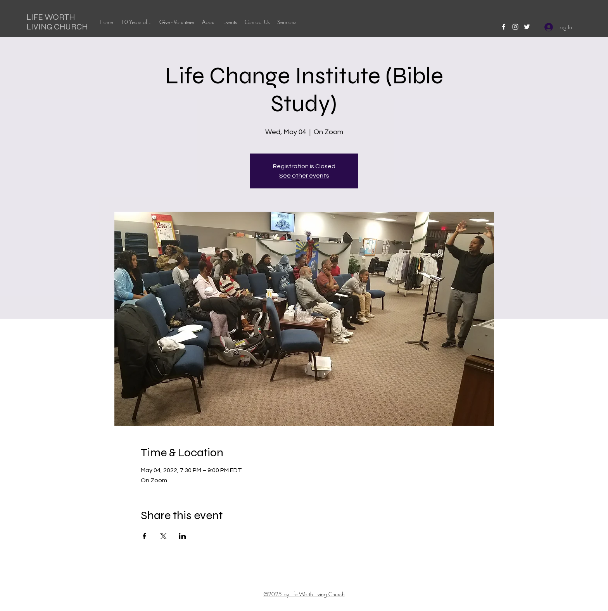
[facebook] (504, 27)
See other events (304, 176)
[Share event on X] (163, 536)
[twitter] (527, 27)
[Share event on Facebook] (144, 536)
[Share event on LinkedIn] (182, 536)
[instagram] (515, 27)
